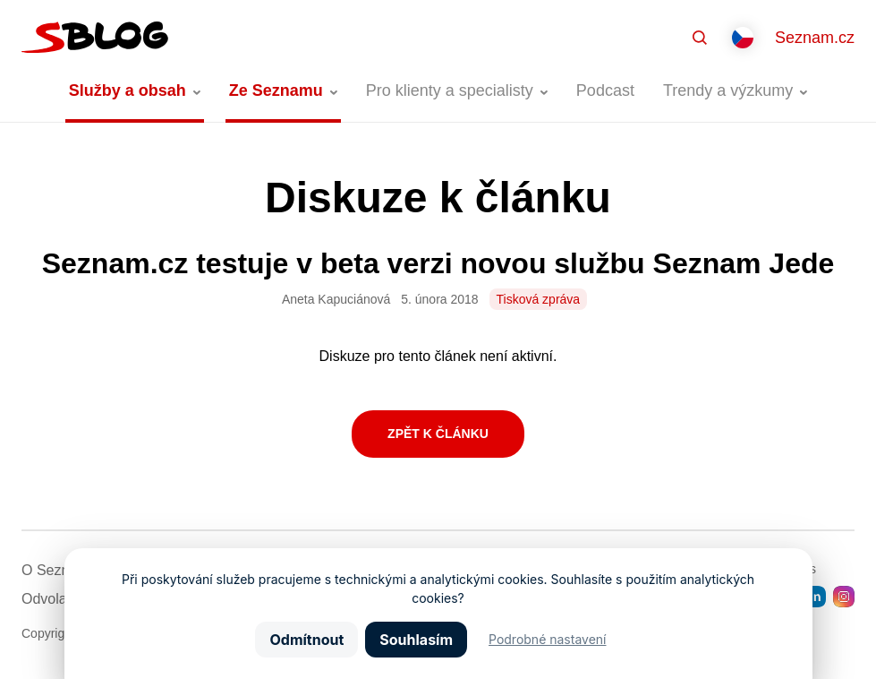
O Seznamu (59, 570)
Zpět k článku (438, 433)
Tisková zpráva (539, 299)
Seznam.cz (815, 38)
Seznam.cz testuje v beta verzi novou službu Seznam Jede (438, 263)
